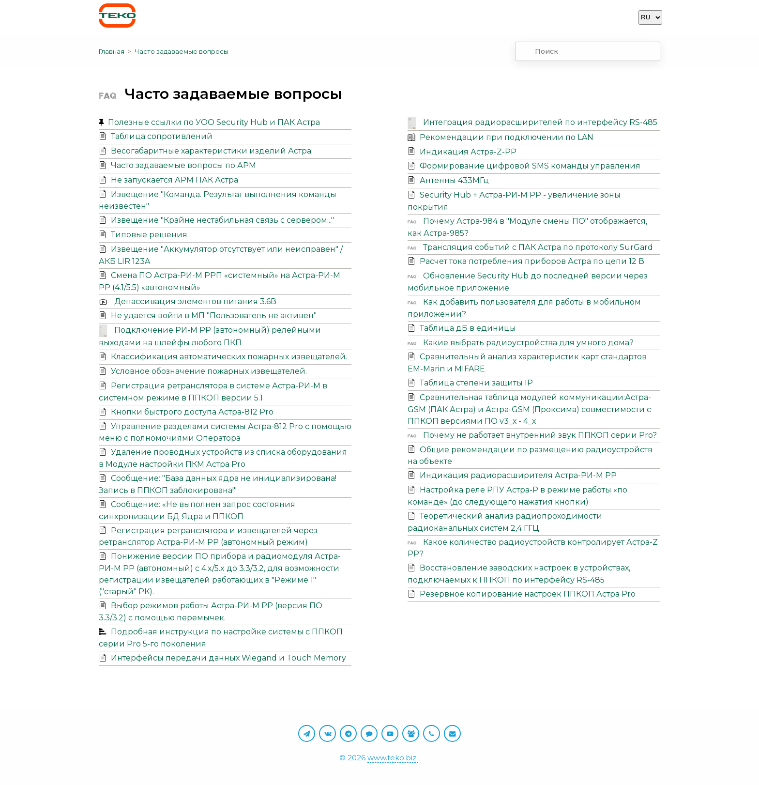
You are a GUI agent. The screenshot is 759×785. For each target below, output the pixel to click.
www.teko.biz (392, 757)
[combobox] (587, 51)
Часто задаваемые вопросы (181, 51)
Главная (111, 51)
